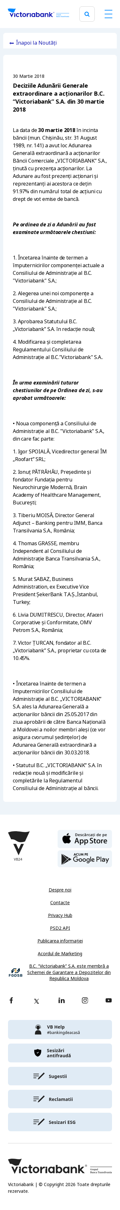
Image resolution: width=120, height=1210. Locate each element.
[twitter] (36, 1001)
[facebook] (11, 1001)
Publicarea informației (60, 941)
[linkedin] (62, 1001)
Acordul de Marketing (60, 953)
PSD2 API (60, 928)
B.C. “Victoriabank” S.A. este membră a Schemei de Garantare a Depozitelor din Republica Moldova (69, 972)
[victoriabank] (60, 1029)
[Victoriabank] (38, 14)
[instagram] (85, 1001)
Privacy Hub (60, 915)
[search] (87, 14)
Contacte (60, 902)
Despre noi (60, 890)
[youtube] (108, 1001)
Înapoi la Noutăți (36, 43)
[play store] (85, 859)
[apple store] (85, 838)
